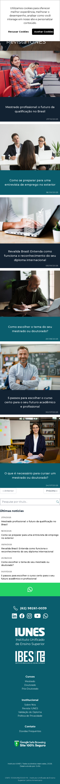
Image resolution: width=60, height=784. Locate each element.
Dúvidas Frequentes (30, 731)
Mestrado (30, 681)
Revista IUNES (30, 708)
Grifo (38, 766)
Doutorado (30, 685)
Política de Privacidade (30, 715)
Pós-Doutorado (30, 688)
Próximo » (51, 490)
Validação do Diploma (30, 712)
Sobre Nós (30, 704)
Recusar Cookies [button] (18, 31)
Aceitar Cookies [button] (43, 31)
